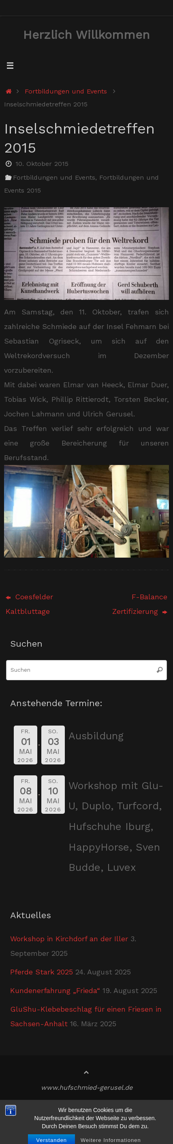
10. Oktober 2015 (41, 164)
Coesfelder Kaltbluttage (29, 604)
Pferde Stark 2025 (41, 972)
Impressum (72, 1107)
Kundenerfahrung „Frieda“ (55, 990)
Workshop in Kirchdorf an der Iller (69, 938)
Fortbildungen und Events (66, 91)
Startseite (28, 1107)
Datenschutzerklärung (48, 1120)
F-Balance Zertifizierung (139, 604)
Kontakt (107, 1120)
